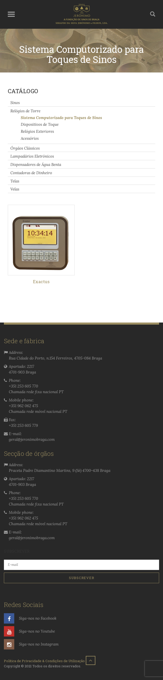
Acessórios (30, 138)
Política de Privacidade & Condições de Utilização (44, 661)
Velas (14, 189)
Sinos (15, 102)
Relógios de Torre (25, 110)
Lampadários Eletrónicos (32, 156)
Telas (14, 180)
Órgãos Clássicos (25, 147)
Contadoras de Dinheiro (31, 172)
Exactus (41, 281)
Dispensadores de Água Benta (35, 164)
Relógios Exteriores (37, 131)
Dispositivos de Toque (40, 124)
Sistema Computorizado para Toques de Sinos (61, 117)
